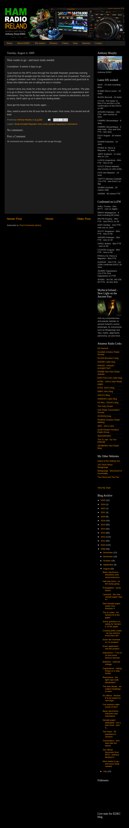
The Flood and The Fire (108, 477)
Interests (86, 43)
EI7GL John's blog (106, 388)
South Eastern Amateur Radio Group (108, 430)
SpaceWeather (104, 436)
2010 (103, 545)
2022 (103, 508)
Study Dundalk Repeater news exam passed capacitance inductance (45, 124)
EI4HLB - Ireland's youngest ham (106, 366)
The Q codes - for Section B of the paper (111, 615)
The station (40, 43)
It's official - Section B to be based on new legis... (112, 698)
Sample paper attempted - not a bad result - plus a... (112, 724)
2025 (103, 500)
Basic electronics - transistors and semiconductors (111, 574)
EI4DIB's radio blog (106, 362)
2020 (103, 516)
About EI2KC (23, 43)
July (105, 771)
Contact (98, 43)
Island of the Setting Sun (109, 461)
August (106, 569)
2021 (103, 512)
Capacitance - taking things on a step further (112, 670)
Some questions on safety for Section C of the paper (112, 624)
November (108, 556)
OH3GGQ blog (104, 416)
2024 (103, 504)
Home (9, 43)
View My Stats (104, 488)
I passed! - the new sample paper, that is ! (112, 597)
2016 (103, 520)
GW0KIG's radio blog (107, 399)
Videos (65, 43)
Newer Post (14, 218)
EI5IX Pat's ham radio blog (110, 378)
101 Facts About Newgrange (105, 465)
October (107, 561)
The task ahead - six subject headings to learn (112, 689)
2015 (103, 524)
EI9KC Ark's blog (105, 391)
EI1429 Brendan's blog (108, 358)
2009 (103, 549)
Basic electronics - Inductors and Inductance (111, 713)
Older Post (84, 218)
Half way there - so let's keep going (111, 582)
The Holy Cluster (105, 406)
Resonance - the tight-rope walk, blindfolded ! (111, 679)
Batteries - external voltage (111, 663)
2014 (103, 529)
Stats (75, 43)
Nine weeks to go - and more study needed (111, 763)
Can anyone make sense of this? (111, 705)
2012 (103, 537)
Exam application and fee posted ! (111, 647)
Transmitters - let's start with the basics (111, 743)
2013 (103, 533)
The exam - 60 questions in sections (109, 734)
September (108, 565)
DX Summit (103, 348)
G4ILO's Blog (104, 395)
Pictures (53, 43)
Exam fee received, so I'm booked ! (112, 640)
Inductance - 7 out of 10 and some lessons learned (112, 655)
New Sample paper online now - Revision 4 (111, 606)
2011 (103, 541)
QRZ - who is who (106, 426)
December (108, 552)
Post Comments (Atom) (30, 225)
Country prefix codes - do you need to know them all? (112, 633)
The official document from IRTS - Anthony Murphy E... (111, 753)
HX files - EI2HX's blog (108, 402)
